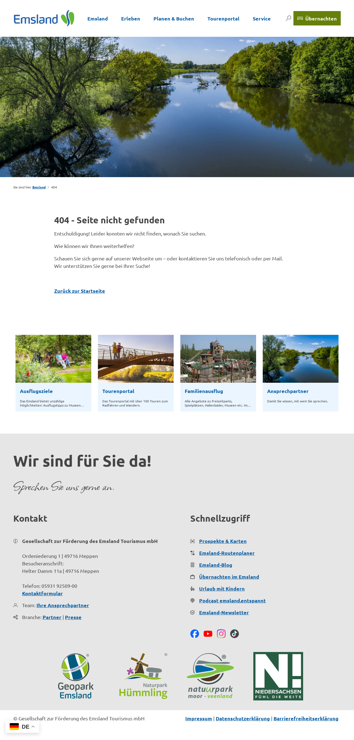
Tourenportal (223, 18)
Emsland (97, 18)
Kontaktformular (42, 593)
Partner (52, 617)
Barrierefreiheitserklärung (306, 718)
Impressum (198, 718)
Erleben (130, 18)
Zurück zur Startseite (79, 291)
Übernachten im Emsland (229, 576)
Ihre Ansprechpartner (63, 605)
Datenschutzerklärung (243, 718)
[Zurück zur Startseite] (44, 18)
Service (262, 18)
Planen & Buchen (173, 18)
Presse (73, 617)
